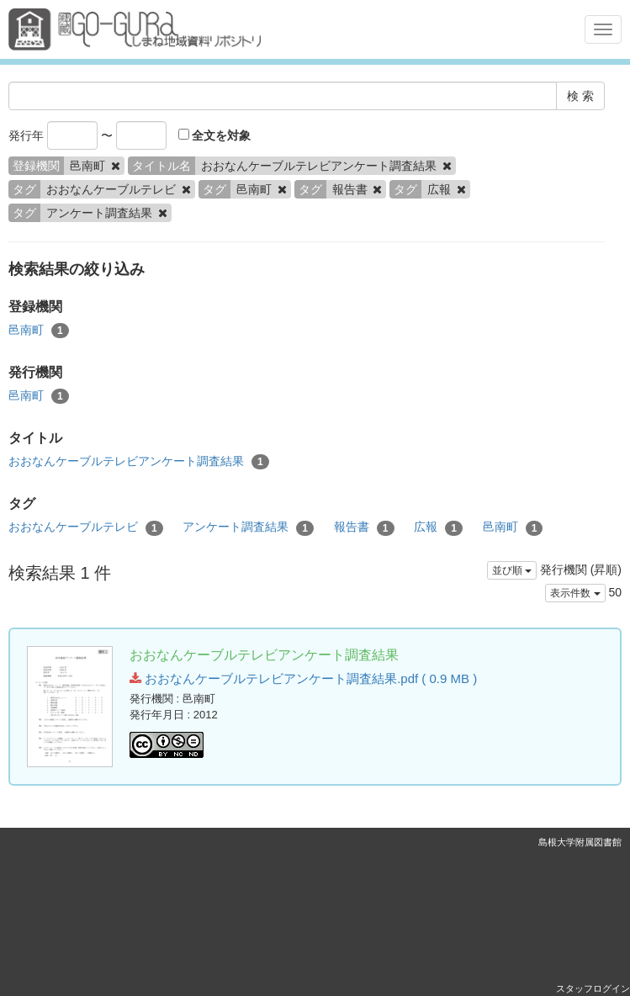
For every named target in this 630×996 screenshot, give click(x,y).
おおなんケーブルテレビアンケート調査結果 (138, 461)
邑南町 (38, 330)
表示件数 (575, 593)
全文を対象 (214, 135)
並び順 (512, 570)
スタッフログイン (593, 988)
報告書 (364, 527)
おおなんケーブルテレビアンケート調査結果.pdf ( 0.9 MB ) (303, 678)
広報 (438, 527)
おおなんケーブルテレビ (85, 527)
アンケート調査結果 (248, 527)
